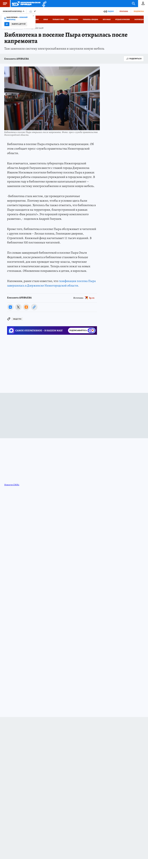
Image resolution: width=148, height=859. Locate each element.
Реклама (124, 11)
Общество (17, 319)
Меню (3, 3)
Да (7, 24)
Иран (45, 19)
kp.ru (91, 297)
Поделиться (133, 58)
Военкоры (73, 19)
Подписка (139, 11)
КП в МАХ (107, 19)
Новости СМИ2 (11, 484)
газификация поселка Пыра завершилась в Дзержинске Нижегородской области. (51, 283)
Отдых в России (122, 19)
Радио (111, 11)
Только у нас (58, 19)
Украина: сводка (90, 19)
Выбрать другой (19, 24)
